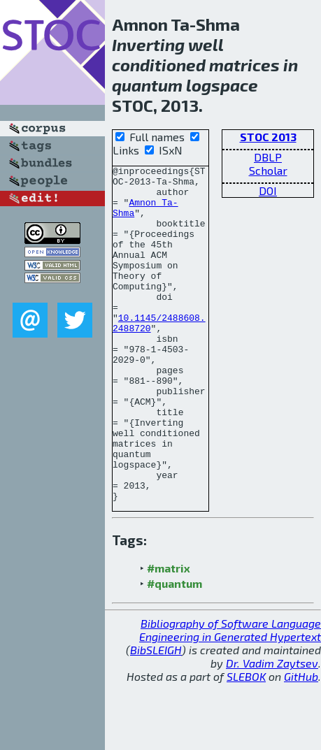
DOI (268, 190)
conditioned (159, 65)
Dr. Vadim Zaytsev (272, 730)
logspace (222, 85)
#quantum (174, 650)
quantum (147, 85)
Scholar (268, 170)
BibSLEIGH (156, 716)
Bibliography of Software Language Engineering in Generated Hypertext (230, 697)
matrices (244, 65)
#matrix (168, 635)
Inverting (148, 44)
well (205, 44)
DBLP (268, 157)
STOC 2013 (268, 136)
